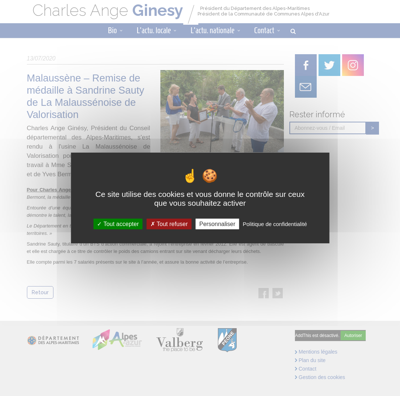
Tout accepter (118, 224)
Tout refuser (169, 224)
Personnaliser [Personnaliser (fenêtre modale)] (217, 224)
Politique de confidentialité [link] (275, 224)
